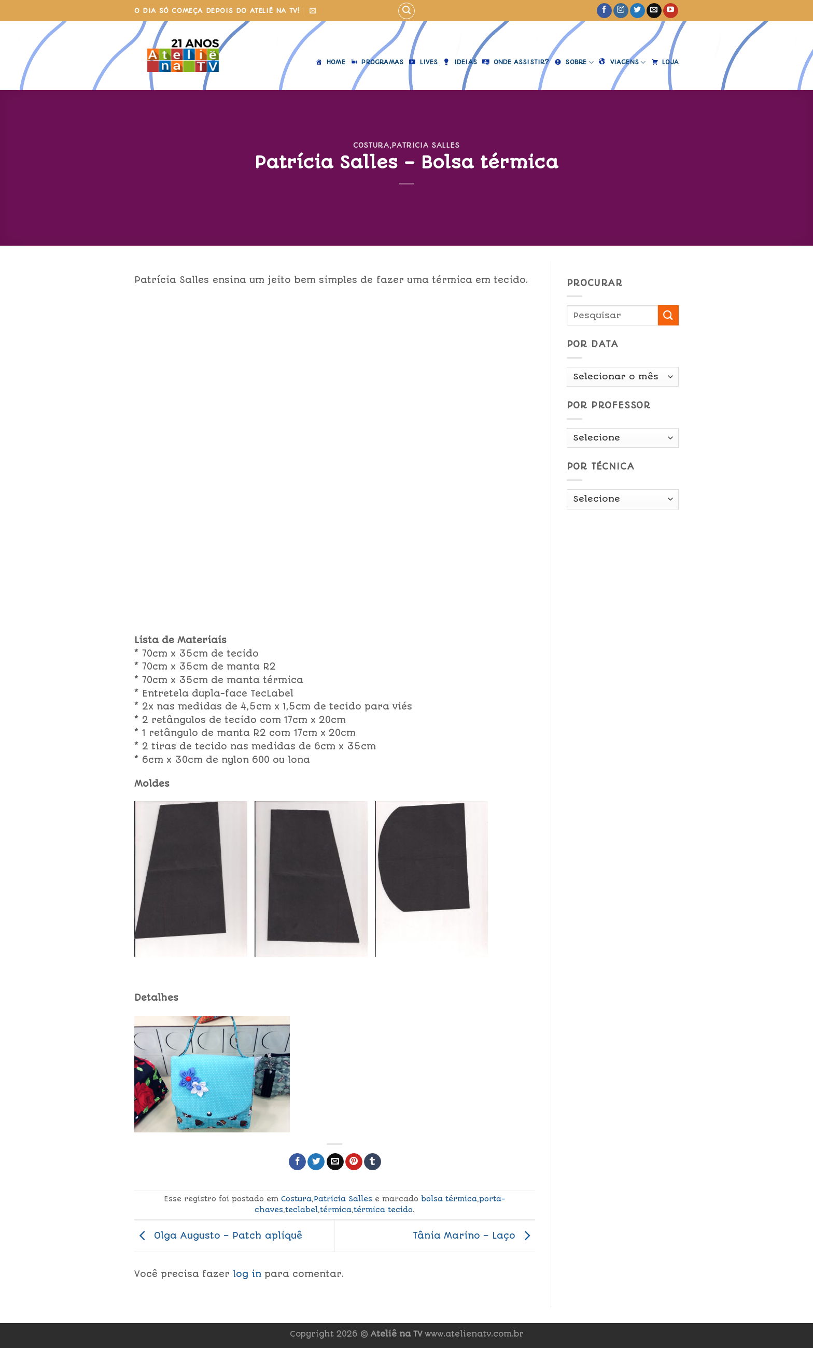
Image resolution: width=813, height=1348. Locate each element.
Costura (371, 145)
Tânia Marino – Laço (474, 1235)
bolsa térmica (449, 1199)
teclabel (301, 1209)
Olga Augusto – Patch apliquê (218, 1235)
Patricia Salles (425, 145)
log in (247, 1274)
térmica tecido (383, 1209)
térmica (336, 1209)
